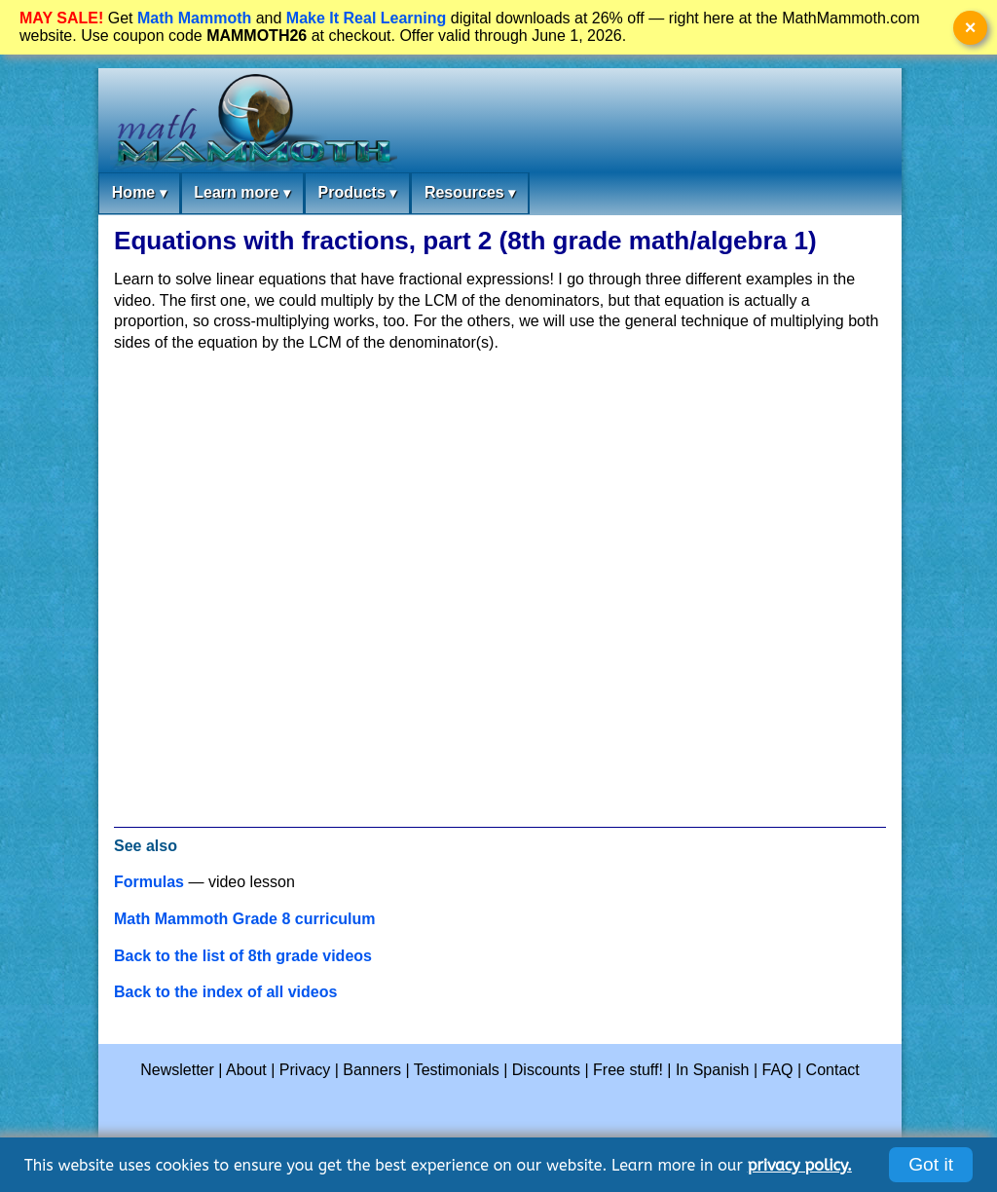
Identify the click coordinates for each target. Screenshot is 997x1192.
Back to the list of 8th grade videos (243, 956)
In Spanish (713, 1070)
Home (139, 193)
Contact (833, 1070)
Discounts (546, 1070)
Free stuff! (628, 1070)
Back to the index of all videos (225, 992)
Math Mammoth (194, 18)
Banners (372, 1070)
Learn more (242, 193)
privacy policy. (800, 1165)
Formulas (149, 882)
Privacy (304, 1070)
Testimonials (456, 1070)
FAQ (778, 1070)
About (246, 1070)
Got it (930, 1164)
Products (356, 193)
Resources (470, 193)
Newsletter (177, 1070)
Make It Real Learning (366, 18)
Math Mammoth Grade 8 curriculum (245, 919)
